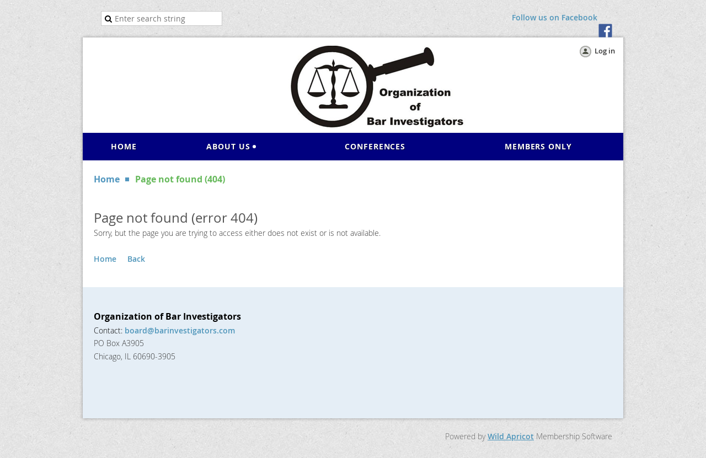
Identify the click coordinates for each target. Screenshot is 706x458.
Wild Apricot (511, 436)
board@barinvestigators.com (180, 330)
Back (136, 259)
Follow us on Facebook (554, 17)
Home (107, 179)
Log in (605, 51)
